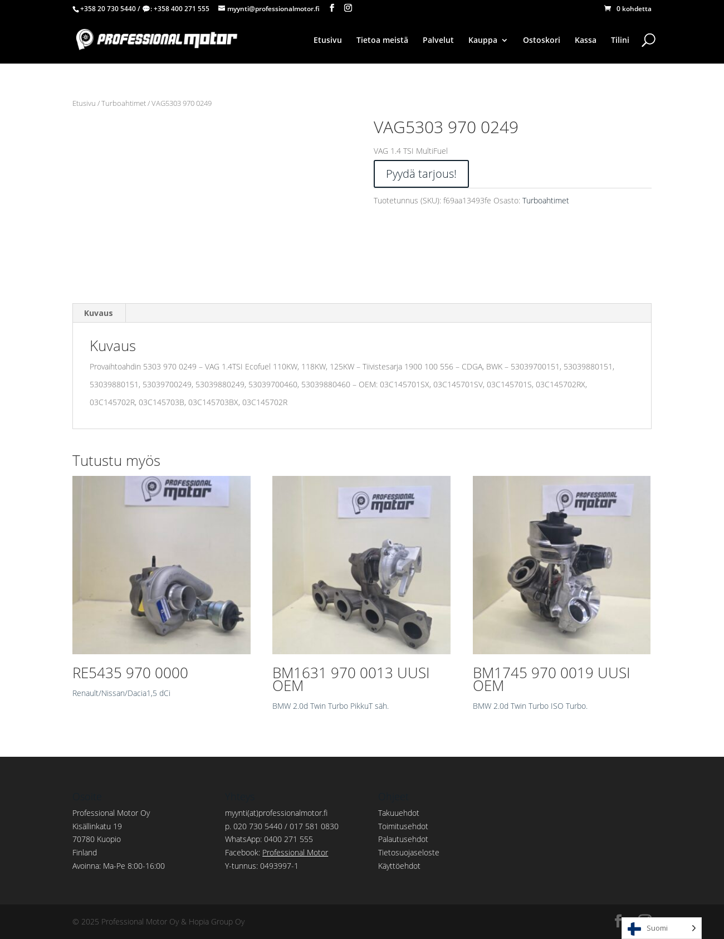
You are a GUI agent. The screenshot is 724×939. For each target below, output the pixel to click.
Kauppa (482, 40)
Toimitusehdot (403, 826)
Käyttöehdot (399, 865)
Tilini (620, 40)
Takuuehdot (398, 812)
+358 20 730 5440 (108, 8)
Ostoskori (541, 40)
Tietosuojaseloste (408, 852)
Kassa (585, 40)
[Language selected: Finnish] (662, 928)
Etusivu (328, 40)
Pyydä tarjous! (421, 173)
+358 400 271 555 (181, 8)
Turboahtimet (123, 103)
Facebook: (276, 852)
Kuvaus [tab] (98, 313)
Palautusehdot (403, 839)
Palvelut (438, 40)
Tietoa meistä (382, 40)
